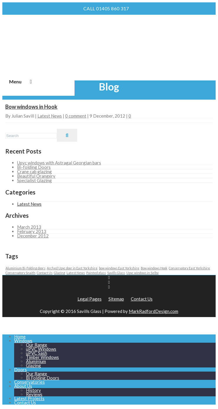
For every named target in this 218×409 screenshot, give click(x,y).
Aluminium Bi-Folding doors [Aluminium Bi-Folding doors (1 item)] (25, 268)
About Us (23, 386)
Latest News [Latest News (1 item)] (76, 273)
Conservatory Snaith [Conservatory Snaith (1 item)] (20, 273)
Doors (20, 369)
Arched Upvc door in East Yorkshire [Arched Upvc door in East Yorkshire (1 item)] (72, 268)
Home (20, 336)
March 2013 (29, 227)
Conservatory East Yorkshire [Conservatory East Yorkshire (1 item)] (189, 268)
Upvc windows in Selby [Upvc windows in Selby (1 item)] (142, 273)
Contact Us (142, 298)
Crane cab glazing (34, 171)
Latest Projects (29, 398)
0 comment (75, 115)
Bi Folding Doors (42, 377)
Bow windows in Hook (31, 106)
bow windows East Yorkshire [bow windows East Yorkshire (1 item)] (119, 268)
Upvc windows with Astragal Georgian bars (59, 162)
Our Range (36, 344)
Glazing (33, 365)
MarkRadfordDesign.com (153, 311)
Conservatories (29, 382)
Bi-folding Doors (34, 167)
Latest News (49, 115)
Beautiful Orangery (36, 176)
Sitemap (116, 298)
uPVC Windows (41, 349)
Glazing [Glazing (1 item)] (59, 273)
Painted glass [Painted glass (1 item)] (96, 273)
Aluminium (36, 361)
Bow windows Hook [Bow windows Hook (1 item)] (154, 268)
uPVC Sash (36, 353)
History (33, 390)
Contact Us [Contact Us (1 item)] (44, 273)
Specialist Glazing (34, 180)
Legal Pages (89, 298)
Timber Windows (42, 357)
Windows (23, 340)
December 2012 (33, 235)
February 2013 (31, 231)
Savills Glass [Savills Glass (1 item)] (116, 273)
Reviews (34, 394)
